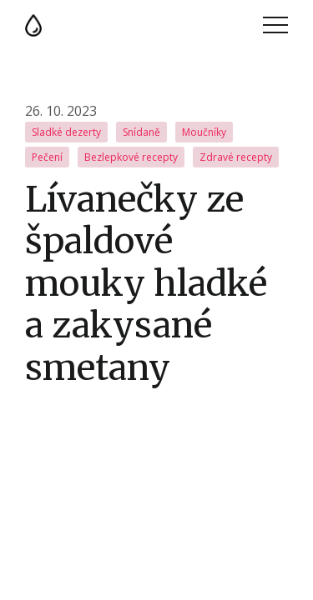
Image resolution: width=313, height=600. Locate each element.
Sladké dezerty (66, 132)
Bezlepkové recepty (131, 157)
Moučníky (204, 132)
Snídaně (141, 132)
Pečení (47, 157)
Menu (275, 25)
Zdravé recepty (235, 157)
